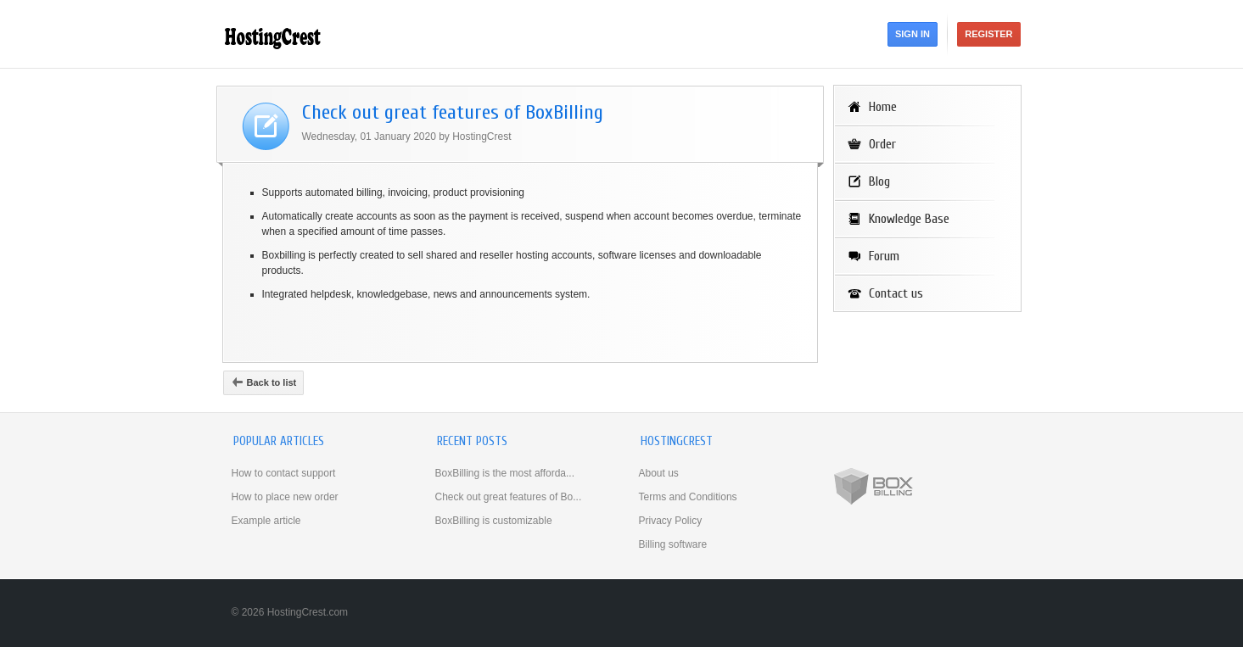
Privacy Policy (671, 521)
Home (883, 106)
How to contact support (284, 473)
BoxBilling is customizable (493, 521)
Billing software (673, 544)
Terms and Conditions (688, 497)
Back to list (264, 382)
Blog (879, 181)
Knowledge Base (909, 218)
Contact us (896, 293)
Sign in (912, 34)
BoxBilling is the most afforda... (505, 473)
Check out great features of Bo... (508, 497)
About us (659, 473)
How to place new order (285, 497)
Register (988, 34)
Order (882, 144)
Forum (884, 256)
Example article (266, 521)
